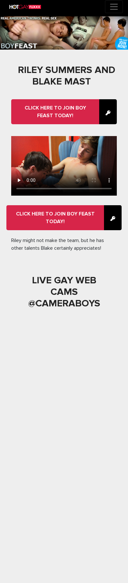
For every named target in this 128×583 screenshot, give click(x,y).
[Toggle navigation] (114, 6)
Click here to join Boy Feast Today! (55, 112)
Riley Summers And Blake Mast (66, 75)
